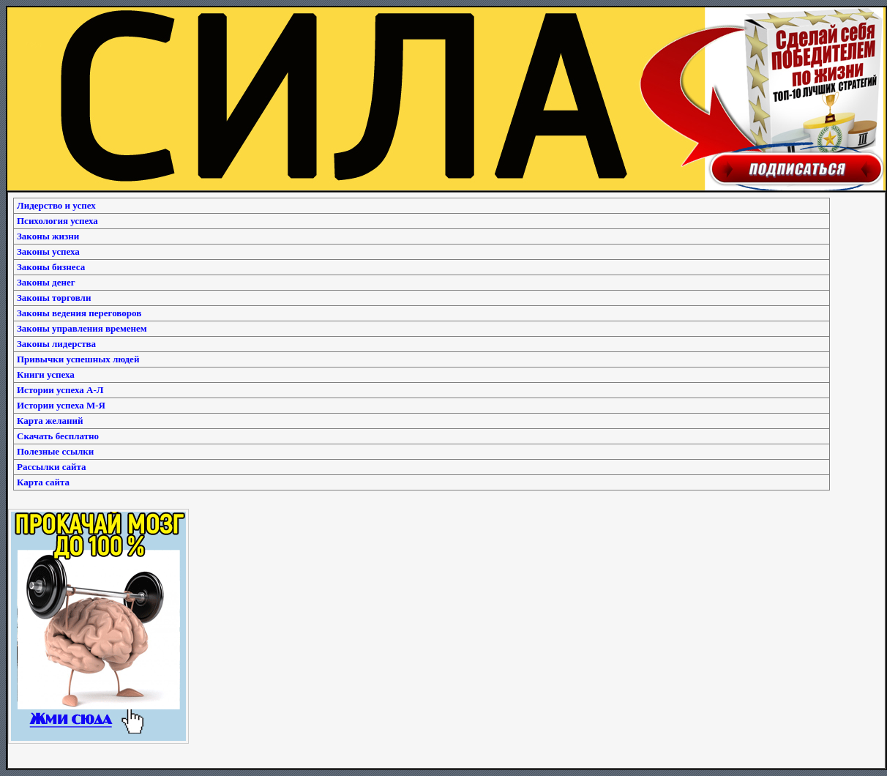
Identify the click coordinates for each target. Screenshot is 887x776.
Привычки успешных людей (78, 359)
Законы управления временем (82, 328)
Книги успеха (46, 374)
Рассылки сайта (51, 466)
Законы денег (46, 282)
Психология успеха (57, 220)
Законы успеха (48, 251)
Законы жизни (48, 236)
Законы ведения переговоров (79, 312)
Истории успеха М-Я (61, 405)
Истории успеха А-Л (60, 389)
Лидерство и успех (56, 205)
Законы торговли (54, 297)
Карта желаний (50, 420)
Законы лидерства (56, 343)
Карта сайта (43, 482)
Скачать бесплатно (58, 435)
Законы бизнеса (51, 266)
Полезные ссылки (55, 451)
